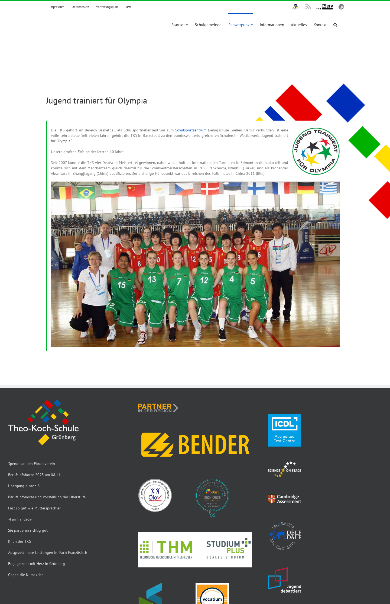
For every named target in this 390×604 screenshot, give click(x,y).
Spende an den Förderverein (31, 463)
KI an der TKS (19, 541)
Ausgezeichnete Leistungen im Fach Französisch (47, 552)
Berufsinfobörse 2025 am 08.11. (34, 474)
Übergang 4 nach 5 (24, 485)
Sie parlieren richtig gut (28, 530)
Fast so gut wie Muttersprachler (34, 508)
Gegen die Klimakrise (25, 574)
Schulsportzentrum (190, 130)
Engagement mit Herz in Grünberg (36, 563)
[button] (335, 24)
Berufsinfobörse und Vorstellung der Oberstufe (47, 497)
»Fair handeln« (20, 519)
